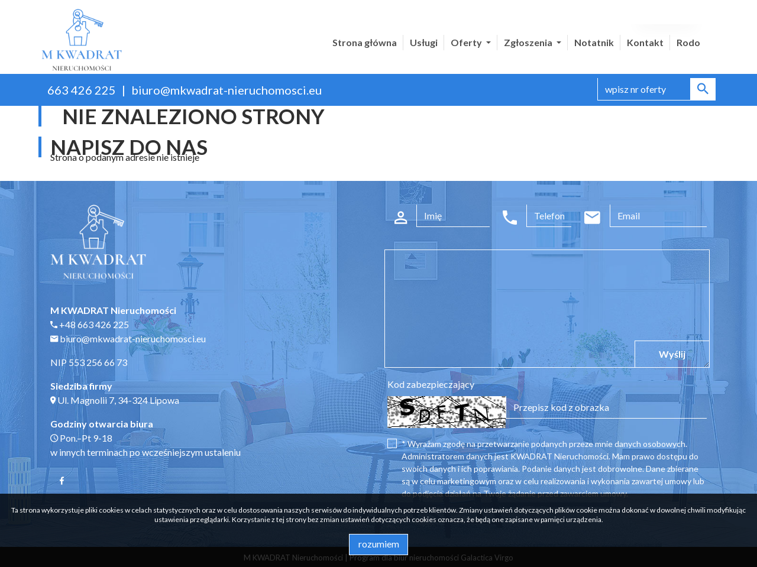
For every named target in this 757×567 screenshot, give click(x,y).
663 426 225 (81, 90)
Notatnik (594, 42)
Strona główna (364, 42)
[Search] (656, 89)
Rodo (688, 42)
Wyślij (672, 353)
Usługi (424, 42)
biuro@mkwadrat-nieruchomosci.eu (226, 90)
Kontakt (645, 42)
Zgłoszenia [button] (529, 42)
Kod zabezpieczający (430, 384)
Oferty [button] (467, 42)
